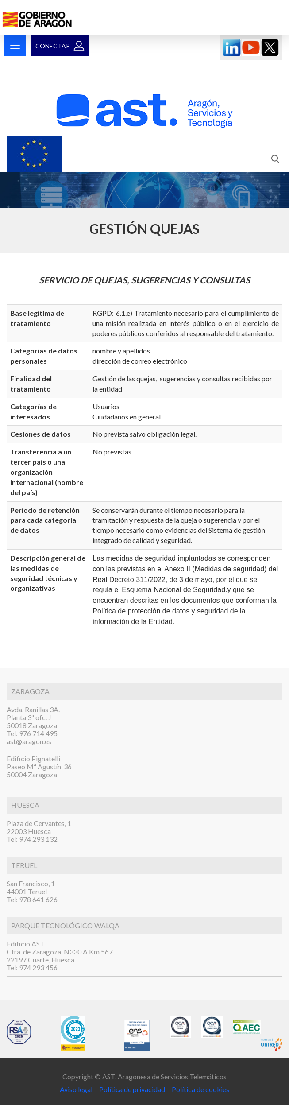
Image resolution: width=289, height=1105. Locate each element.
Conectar (52, 46)
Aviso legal (77, 1089)
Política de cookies (200, 1089)
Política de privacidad (131, 1089)
